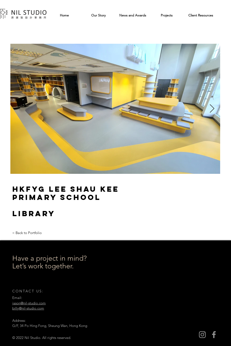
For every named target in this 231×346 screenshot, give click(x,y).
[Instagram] (202, 334)
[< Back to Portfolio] (27, 232)
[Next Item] (212, 108)
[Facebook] (214, 334)
